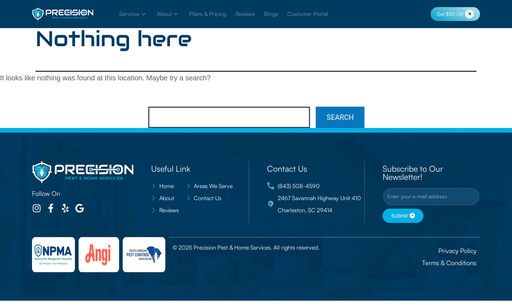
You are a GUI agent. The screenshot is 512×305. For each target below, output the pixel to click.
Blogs (271, 14)
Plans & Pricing (207, 14)
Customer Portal (307, 14)
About (167, 14)
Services (132, 14)
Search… (164, 97)
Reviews (245, 14)
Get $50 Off (455, 14)
